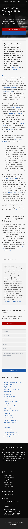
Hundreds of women (7, 76)
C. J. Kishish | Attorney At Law (11, 1)
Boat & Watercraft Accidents (11, 389)
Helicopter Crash (8, 418)
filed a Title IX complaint (16, 113)
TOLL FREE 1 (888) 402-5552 (14, 33)
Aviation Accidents (9, 384)
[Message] (14, 359)
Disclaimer (7, 484)
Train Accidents (8, 430)
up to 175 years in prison (9, 87)
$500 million (5, 190)
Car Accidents (7, 394)
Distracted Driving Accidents (12, 401)
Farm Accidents (8, 408)
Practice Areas (9, 477)
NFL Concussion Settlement (11, 425)
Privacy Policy (8, 486)
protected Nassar (16, 108)
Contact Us (8, 482)
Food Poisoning (8, 415)
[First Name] (14, 331)
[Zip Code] (14, 349)
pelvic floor (10, 129)
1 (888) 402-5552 (16, 69)
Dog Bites (6, 403)
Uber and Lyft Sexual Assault (12, 434)
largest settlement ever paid (14, 192)
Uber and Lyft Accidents (10, 432)
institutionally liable (11, 178)
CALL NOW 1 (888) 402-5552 (14, 323)
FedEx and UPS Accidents (11, 411)
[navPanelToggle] (25, 2)
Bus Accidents (7, 391)
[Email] (14, 340)
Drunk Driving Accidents (10, 406)
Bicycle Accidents (8, 387)
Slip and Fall (7, 427)
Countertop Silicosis (9, 396)
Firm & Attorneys (9, 475)
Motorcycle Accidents (10, 422)
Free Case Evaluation (14, 29)
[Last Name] (14, 335)
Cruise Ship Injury (8, 399)
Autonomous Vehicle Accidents (12, 382)
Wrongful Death (8, 437)
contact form (16, 67)
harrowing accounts (7, 91)
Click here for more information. (13, 301)
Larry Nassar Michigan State (11, 420)
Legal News (8, 480)
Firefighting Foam (8, 413)
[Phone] (14, 344)
